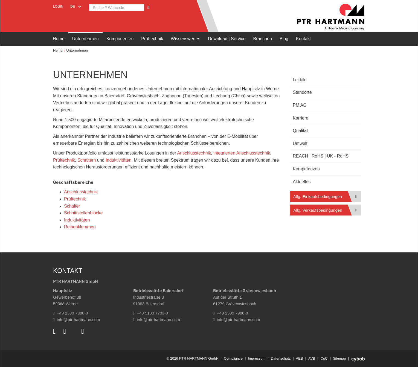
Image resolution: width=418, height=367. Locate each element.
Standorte (302, 92)
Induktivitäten (118, 160)
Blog (284, 38)
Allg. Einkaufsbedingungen (317, 196)
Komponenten (120, 38)
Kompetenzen (306, 169)
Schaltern (86, 160)
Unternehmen (85, 38)
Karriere (300, 118)
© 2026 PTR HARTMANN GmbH (193, 358)
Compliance (233, 358)
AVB (311, 358)
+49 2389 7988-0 (70, 313)
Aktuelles (301, 181)
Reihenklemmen (80, 227)
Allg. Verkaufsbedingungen (317, 210)
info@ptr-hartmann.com (76, 319)
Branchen (262, 38)
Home (59, 38)
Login (58, 6)
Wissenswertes (185, 38)
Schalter (72, 206)
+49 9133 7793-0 (150, 313)
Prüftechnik (152, 38)
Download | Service (227, 38)
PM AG (300, 105)
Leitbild (300, 79)
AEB (299, 358)
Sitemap (339, 358)
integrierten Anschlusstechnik (241, 153)
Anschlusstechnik (194, 153)
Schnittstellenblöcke (83, 213)
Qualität (300, 130)
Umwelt (300, 143)
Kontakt (303, 38)
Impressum (256, 358)
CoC (324, 358)
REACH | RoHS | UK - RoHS (321, 156)
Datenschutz (281, 358)
